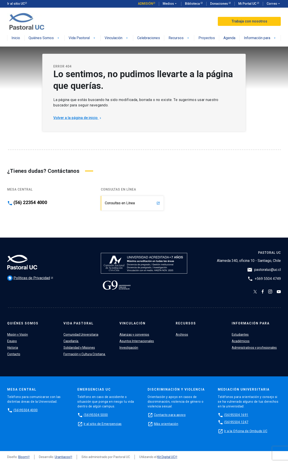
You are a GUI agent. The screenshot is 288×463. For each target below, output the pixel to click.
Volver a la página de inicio (77, 118)
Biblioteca (192, 3)
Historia (12, 347)
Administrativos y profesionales (254, 347)
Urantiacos (62, 457)
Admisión (145, 3)
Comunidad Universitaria (80, 334)
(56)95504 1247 (236, 422)
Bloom (22, 457)
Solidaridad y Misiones (79, 347)
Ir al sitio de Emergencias (103, 424)
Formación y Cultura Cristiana (84, 354)
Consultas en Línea (132, 203)
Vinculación (117, 38)
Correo (274, 4)
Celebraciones (148, 38)
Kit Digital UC (166, 457)
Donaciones (219, 3)
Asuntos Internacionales (136, 341)
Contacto (13, 354)
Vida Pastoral (82, 38)
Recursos (179, 38)
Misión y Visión (17, 334)
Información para (260, 38)
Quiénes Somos (44, 38)
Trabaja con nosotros (249, 21)
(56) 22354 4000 (30, 202)
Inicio (15, 38)
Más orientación (166, 424)
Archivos (182, 334)
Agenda (229, 38)
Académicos (241, 341)
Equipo (12, 341)
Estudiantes (240, 334)
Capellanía (71, 341)
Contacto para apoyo (170, 415)
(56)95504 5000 (96, 415)
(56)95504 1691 (236, 415)
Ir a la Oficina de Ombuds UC (245, 431)
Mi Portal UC (247, 3)
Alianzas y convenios (134, 334)
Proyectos (206, 38)
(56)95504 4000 (26, 410)
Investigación (128, 347)
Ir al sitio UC (16, 3)
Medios (170, 4)
